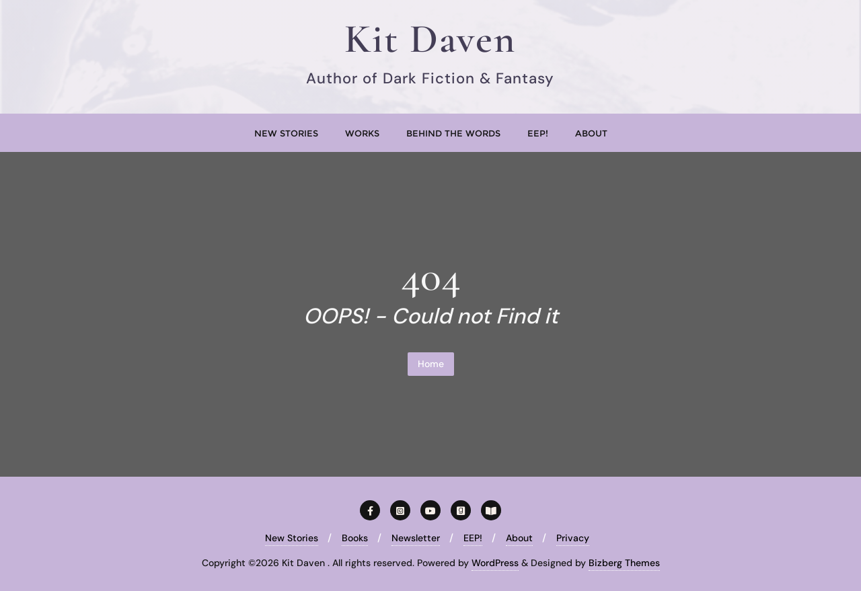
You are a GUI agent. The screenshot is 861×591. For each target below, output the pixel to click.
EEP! (472, 538)
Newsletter (415, 538)
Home (431, 364)
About (519, 538)
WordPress (495, 563)
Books (355, 538)
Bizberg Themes (624, 563)
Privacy (572, 538)
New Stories (291, 538)
